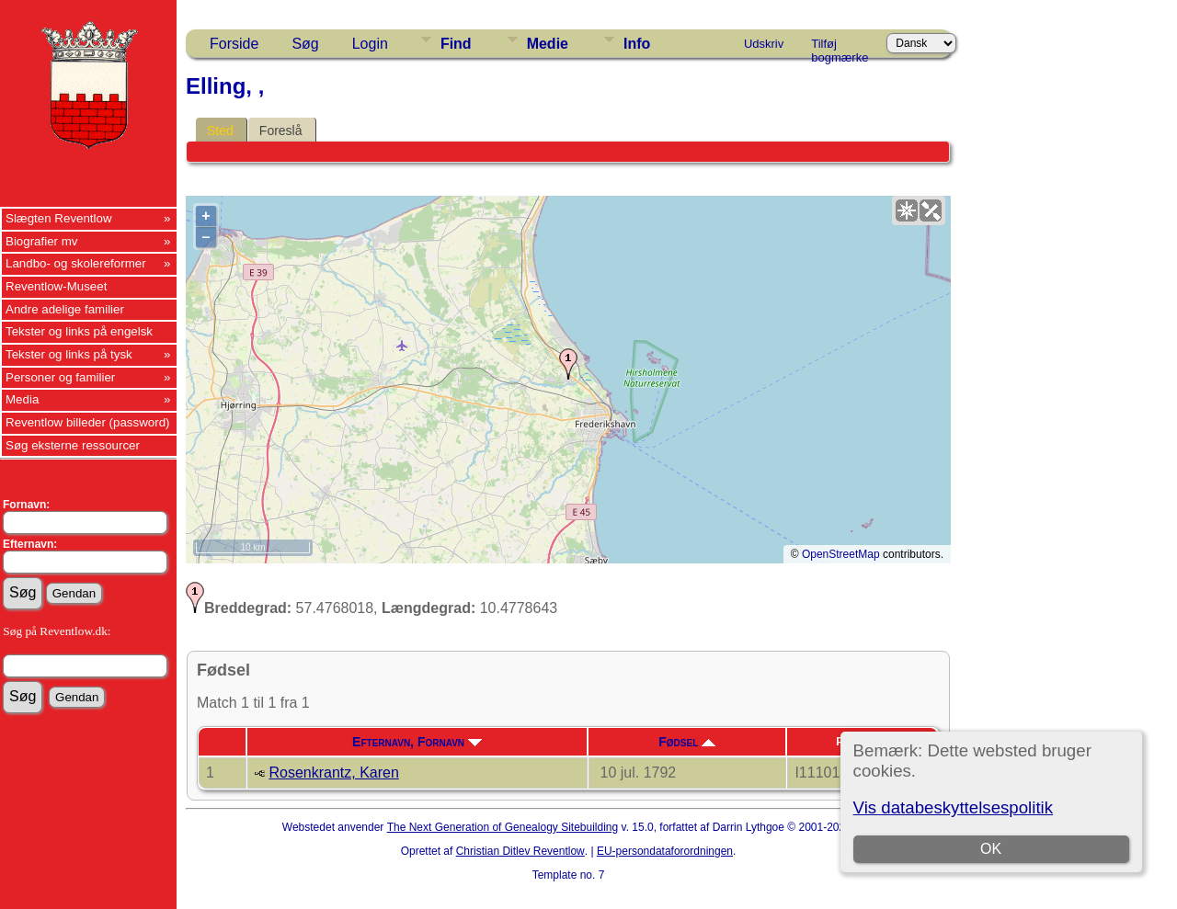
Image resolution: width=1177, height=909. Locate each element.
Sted (220, 130)
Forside (234, 43)
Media (22, 399)
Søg (304, 43)
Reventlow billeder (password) (88, 422)
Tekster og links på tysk (69, 354)
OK (990, 849)
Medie (547, 43)
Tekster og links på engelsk (79, 331)
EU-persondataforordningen (665, 851)
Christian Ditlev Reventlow (520, 851)
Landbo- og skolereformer (76, 263)
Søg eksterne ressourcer (73, 445)
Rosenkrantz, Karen (333, 772)
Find (456, 43)
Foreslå (281, 130)
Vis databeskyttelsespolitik (953, 807)
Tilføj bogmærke (839, 47)
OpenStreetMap (841, 554)
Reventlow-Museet (56, 286)
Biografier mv (42, 241)
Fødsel (686, 741)
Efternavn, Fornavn (417, 741)
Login (370, 43)
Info (636, 43)
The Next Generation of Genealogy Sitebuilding (503, 827)
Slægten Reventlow (59, 218)
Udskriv (763, 44)
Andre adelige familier (65, 309)
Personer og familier (60, 377)
